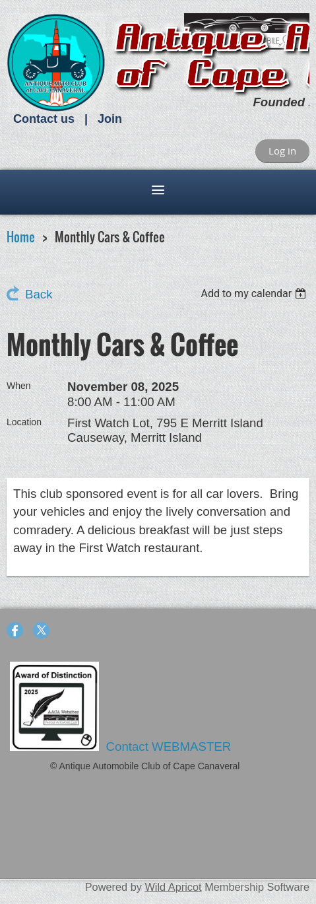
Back (38, 294)
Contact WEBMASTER (170, 746)
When (19, 385)
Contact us (44, 118)
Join (110, 118)
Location (24, 422)
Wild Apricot (172, 887)
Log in (282, 150)
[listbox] (255, 293)
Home (21, 237)
